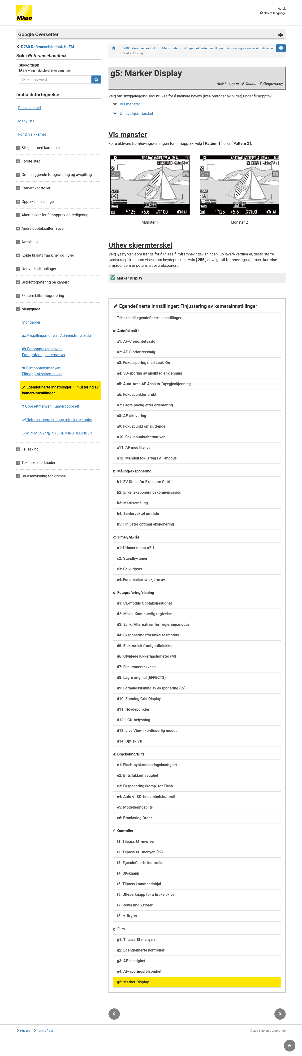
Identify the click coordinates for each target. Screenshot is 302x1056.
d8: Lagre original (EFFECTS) (141, 677)
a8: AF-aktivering (131, 415)
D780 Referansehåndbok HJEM (47, 47)
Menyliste (26, 121)
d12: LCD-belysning (133, 720)
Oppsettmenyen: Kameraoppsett (50, 406)
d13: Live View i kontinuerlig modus (147, 730)
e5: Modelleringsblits (135, 807)
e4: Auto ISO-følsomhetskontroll (146, 796)
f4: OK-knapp (128, 873)
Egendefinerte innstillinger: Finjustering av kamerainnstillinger (60, 390)
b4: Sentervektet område (138, 513)
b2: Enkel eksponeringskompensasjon (149, 492)
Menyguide (170, 48)
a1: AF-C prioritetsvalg (136, 341)
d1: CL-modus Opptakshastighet (144, 603)
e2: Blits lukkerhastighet (137, 775)
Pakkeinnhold (29, 108)
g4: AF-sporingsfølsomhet (139, 971)
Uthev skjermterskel (136, 113)
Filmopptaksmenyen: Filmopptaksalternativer (42, 371)
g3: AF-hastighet (131, 961)
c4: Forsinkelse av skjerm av (141, 579)
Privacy (25, 1030)
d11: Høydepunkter (133, 709)
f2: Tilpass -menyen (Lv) (140, 852)
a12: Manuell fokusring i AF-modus (147, 458)
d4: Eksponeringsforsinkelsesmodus (148, 635)
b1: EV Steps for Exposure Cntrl (143, 482)
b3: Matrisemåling (132, 503)
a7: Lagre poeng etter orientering (145, 405)
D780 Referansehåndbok (139, 48)
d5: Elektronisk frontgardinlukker (145, 645)
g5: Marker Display (133, 982)
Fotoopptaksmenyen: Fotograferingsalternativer (43, 352)
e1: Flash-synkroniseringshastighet (147, 765)
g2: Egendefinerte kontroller (140, 950)
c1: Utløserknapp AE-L (136, 548)
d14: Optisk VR (129, 741)
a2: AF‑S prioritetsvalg (136, 352)
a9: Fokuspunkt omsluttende (141, 426)
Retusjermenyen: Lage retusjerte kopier (57, 419)
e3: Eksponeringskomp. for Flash (145, 786)
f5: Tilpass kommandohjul (139, 884)
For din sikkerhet (32, 134)
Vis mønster (130, 104)
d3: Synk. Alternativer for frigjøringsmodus (153, 624)
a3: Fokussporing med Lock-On (143, 362)
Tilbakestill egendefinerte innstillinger (149, 318)
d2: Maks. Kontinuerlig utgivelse (144, 614)
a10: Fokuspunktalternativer (141, 437)
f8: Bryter (127, 916)
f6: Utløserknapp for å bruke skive (145, 894)
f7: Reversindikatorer (135, 905)
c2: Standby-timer (132, 558)
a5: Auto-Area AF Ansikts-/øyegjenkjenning (154, 384)
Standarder (31, 322)
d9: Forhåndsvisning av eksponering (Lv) (151, 688)
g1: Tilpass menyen (136, 939)
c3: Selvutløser (129, 569)
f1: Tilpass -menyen (136, 841)
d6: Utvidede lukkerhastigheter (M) (146, 656)
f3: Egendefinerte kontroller (140, 862)
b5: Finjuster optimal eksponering (145, 524)
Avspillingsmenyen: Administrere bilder (57, 335)
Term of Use (45, 1030)
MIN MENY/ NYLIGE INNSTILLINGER (57, 433)
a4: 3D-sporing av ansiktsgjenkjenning (149, 373)
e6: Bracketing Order (134, 818)
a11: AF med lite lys (133, 447)
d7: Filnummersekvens (136, 667)
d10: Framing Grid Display (139, 699)
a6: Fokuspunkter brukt (136, 394)
